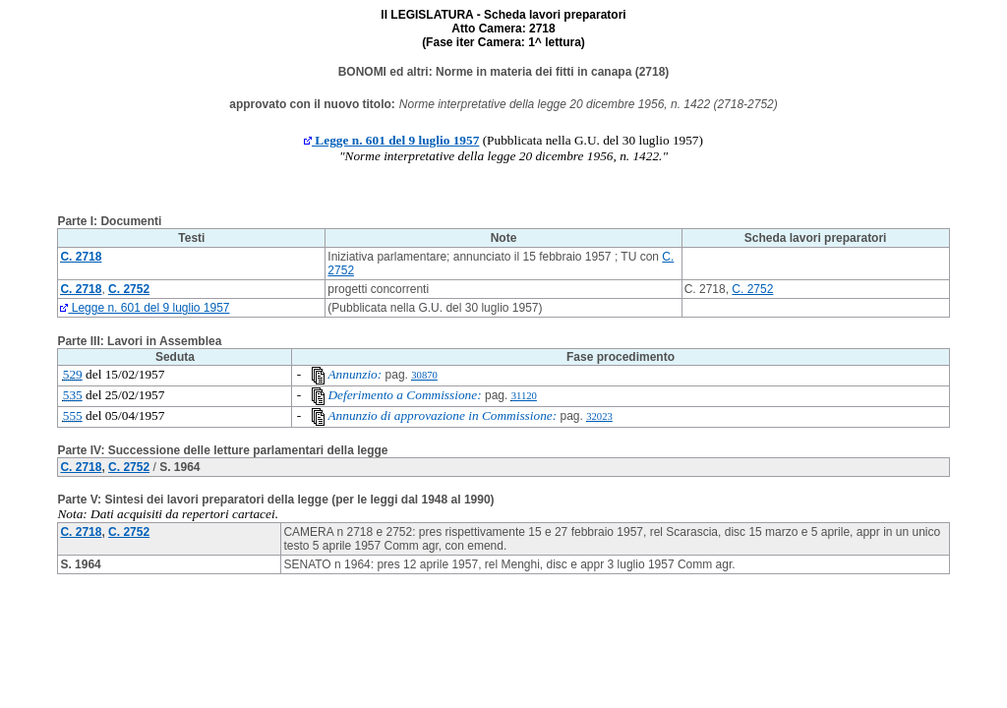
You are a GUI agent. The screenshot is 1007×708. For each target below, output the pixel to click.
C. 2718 (80, 467)
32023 (599, 416)
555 (73, 415)
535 (73, 394)
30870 (424, 375)
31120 (524, 395)
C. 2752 (752, 289)
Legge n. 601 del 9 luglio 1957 (391, 140)
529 (73, 374)
